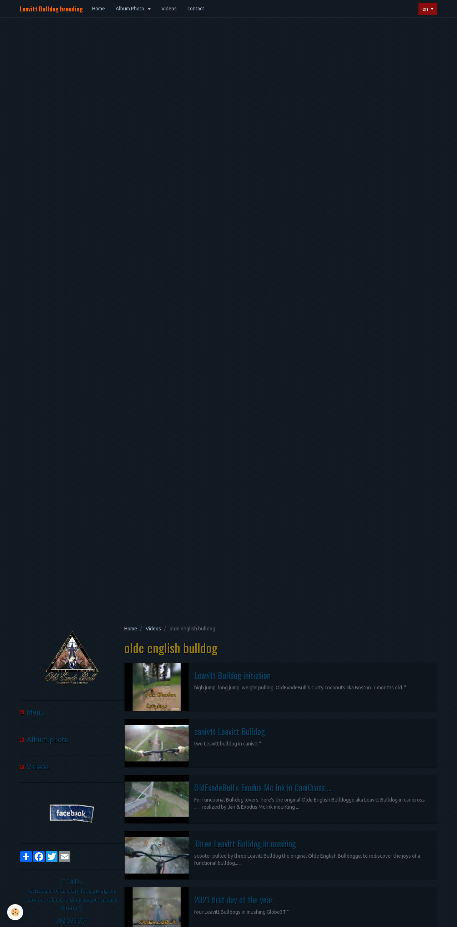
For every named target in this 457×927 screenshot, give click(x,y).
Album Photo (130, 8)
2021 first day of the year (233, 899)
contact (195, 8)
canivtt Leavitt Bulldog (229, 731)
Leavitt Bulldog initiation (232, 675)
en (425, 9)
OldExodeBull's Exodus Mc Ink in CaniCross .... (263, 787)
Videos (169, 8)
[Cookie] (15, 912)
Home (98, 8)
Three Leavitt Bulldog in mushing (245, 843)
